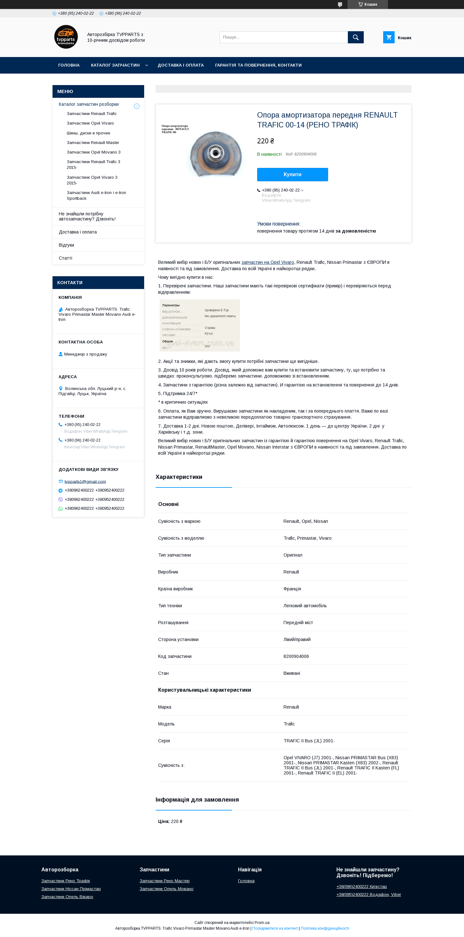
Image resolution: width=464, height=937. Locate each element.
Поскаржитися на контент (275, 928)
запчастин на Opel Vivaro (268, 262)
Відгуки (66, 245)
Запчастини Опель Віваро (67, 896)
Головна (69, 65)
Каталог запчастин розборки (89, 104)
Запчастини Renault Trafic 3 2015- (93, 164)
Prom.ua (262, 922)
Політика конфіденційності (325, 928)
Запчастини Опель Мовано (166, 888)
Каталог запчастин (115, 65)
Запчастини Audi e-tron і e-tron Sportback (96, 195)
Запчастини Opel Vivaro (90, 123)
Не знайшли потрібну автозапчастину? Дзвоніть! (87, 216)
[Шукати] (356, 37)
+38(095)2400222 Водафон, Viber (368, 894)
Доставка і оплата (181, 65)
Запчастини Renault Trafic (92, 113)
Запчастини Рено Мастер (165, 880)
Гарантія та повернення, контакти (258, 65)
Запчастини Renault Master (93, 142)
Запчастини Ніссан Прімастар (71, 888)
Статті (65, 258)
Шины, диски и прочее (88, 133)
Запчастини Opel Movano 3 (94, 152)
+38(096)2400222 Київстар (361, 886)
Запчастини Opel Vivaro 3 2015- (92, 180)
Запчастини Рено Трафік (65, 880)
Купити (293, 174)
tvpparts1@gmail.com (85, 481)
